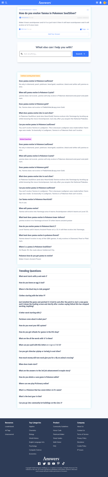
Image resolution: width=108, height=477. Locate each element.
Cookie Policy (81, 446)
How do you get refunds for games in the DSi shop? (39, 332)
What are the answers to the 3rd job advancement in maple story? (44, 370)
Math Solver (57, 442)
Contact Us (81, 430)
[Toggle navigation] (97, 2)
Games (35, 9)
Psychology (33, 446)
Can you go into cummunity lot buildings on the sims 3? (40, 403)
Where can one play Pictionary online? (34, 383)
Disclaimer (80, 442)
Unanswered (9, 434)
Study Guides (57, 438)
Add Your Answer (54, 34)
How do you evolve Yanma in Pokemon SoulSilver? (47, 13)
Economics (32, 454)
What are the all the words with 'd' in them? (36, 338)
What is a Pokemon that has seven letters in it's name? (40, 390)
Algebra (31, 426)
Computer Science (35, 450)
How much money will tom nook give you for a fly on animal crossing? (46, 358)
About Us (80, 426)
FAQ (54, 446)
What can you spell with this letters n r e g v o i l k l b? (40, 345)
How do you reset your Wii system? (32, 325)
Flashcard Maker (58, 434)
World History (33, 438)
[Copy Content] (83, 29)
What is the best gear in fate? (30, 396)
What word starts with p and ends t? (33, 276)
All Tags (7, 430)
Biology (31, 434)
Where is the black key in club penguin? (34, 289)
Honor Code (57, 430)
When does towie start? (28, 364)
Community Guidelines (60, 426)
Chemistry (32, 430)
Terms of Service (82, 434)
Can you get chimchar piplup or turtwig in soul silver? (40, 351)
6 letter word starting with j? (30, 313)
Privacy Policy (81, 438)
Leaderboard (9, 426)
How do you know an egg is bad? (32, 283)
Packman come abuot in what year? (33, 319)
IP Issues (80, 450)
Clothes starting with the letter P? (32, 295)
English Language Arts (36, 442)
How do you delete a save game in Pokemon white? (39, 377)
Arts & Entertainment (25, 9)
